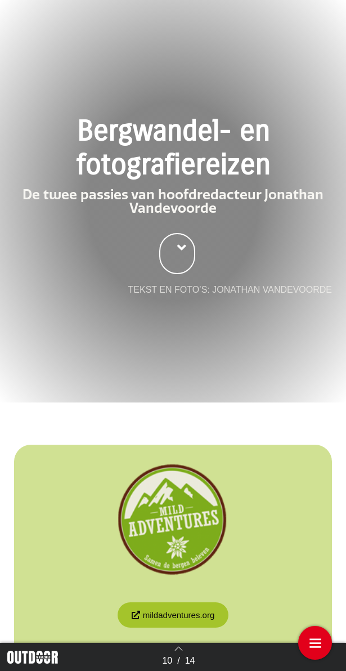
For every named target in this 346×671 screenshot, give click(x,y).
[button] (177, 263)
